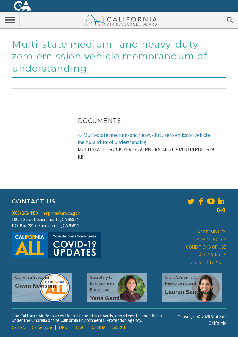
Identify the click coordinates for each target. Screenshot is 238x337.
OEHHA (98, 327)
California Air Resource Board (121, 19)
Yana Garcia (106, 298)
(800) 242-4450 (25, 213)
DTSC (79, 327)
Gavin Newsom (35, 286)
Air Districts (212, 255)
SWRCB (119, 327)
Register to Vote (208, 262)
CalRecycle (42, 327)
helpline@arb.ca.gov (61, 213)
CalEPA (18, 327)
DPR (63, 327)
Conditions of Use (206, 247)
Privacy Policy (210, 239)
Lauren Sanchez (187, 292)
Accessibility (212, 232)
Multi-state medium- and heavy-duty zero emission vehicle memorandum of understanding (144, 138)
